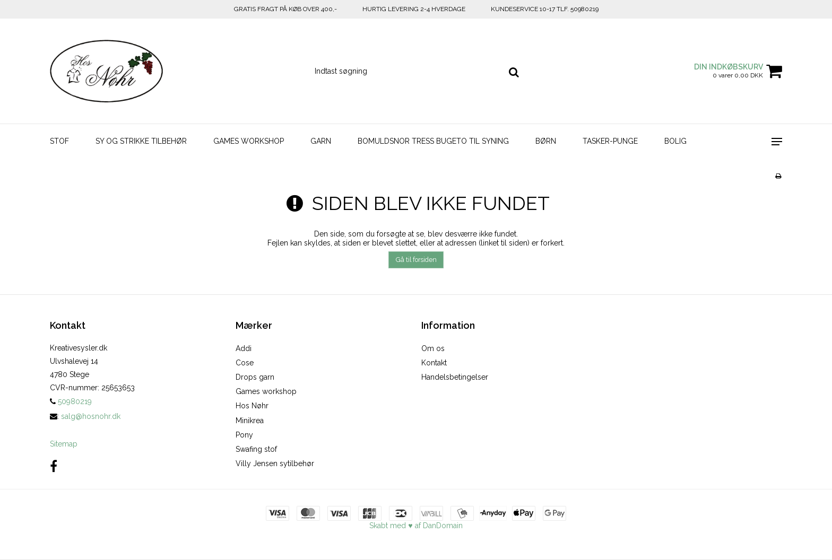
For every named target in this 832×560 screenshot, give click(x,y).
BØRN (545, 141)
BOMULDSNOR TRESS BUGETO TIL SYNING (433, 141)
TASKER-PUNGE (610, 141)
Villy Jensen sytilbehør (275, 463)
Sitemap (63, 444)
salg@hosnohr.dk (90, 416)
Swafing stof (256, 449)
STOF (59, 141)
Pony (244, 435)
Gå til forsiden (416, 260)
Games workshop (266, 391)
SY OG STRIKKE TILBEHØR (141, 141)
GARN (320, 141)
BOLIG (675, 141)
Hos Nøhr (252, 405)
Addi (244, 348)
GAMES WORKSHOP (248, 141)
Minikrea (250, 420)
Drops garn (255, 377)
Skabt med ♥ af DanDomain (415, 525)
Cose (245, 362)
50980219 (71, 401)
